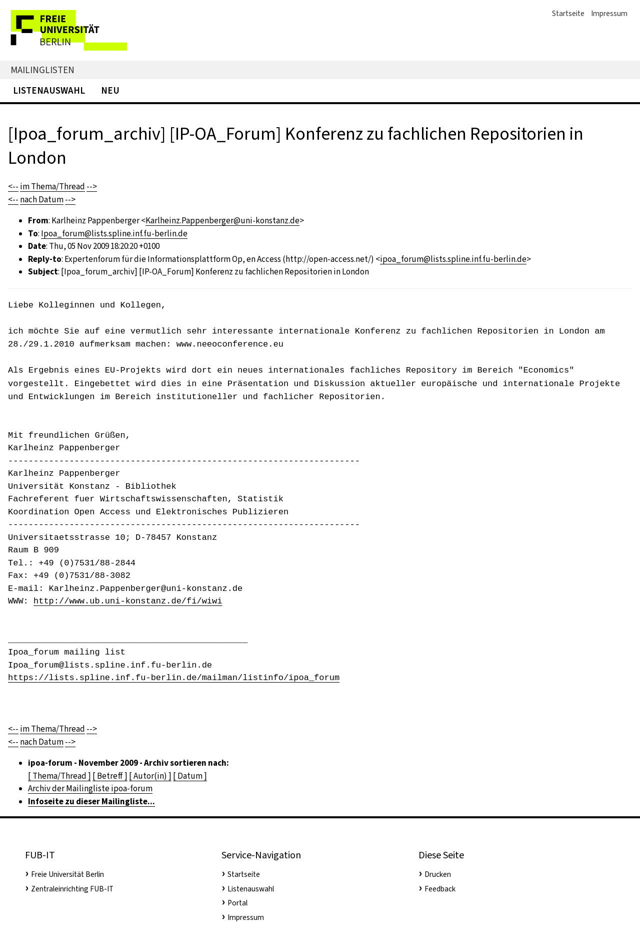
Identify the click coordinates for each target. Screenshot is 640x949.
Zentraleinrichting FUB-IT (72, 889)
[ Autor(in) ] (150, 776)
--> (91, 186)
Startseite (568, 14)
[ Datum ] (190, 776)
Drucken (437, 874)
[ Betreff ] (110, 776)
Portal (238, 903)
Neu (110, 90)
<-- (13, 186)
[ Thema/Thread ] (59, 776)
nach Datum (42, 199)
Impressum (609, 14)
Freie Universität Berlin (67, 874)
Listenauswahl (49, 90)
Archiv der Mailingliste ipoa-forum (90, 788)
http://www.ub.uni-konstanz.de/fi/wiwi (128, 601)
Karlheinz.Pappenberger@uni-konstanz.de (223, 220)
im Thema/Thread (52, 186)
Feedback (440, 889)
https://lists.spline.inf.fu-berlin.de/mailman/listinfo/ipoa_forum (174, 678)
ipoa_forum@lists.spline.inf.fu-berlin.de (453, 259)
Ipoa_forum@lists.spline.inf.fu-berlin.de (114, 233)
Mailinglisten (42, 70)
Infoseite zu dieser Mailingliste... (91, 801)
